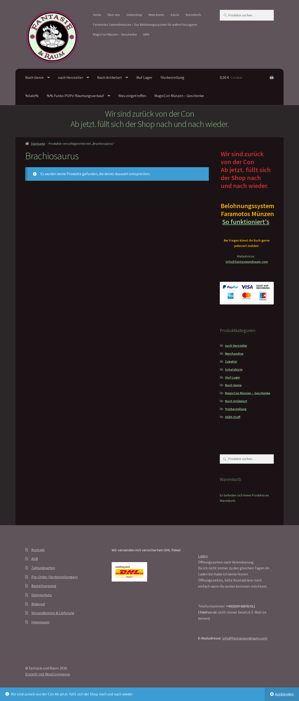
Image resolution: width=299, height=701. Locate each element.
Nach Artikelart (109, 77)
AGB (34, 558)
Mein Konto (156, 15)
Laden (203, 556)
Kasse (175, 15)
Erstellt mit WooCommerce (47, 674)
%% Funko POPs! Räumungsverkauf (75, 95)
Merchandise (234, 353)
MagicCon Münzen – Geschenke (115, 34)
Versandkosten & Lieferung (52, 613)
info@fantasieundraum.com (247, 262)
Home (97, 15)
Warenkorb (193, 15)
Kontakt (38, 549)
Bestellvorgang (43, 585)
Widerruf (38, 604)
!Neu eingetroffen (132, 95)
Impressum (40, 622)
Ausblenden (284, 694)
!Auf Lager (144, 77)
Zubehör (231, 361)
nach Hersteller (70, 77)
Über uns (113, 15)
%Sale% (32, 95)
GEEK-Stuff (232, 417)
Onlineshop (134, 15)
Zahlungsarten (43, 567)
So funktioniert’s (246, 221)
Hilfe (146, 34)
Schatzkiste (233, 369)
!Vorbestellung (172, 77)
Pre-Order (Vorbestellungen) (54, 577)
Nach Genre (34, 77)
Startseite (38, 143)
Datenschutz (41, 595)
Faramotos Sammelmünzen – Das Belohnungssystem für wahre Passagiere (145, 24)
